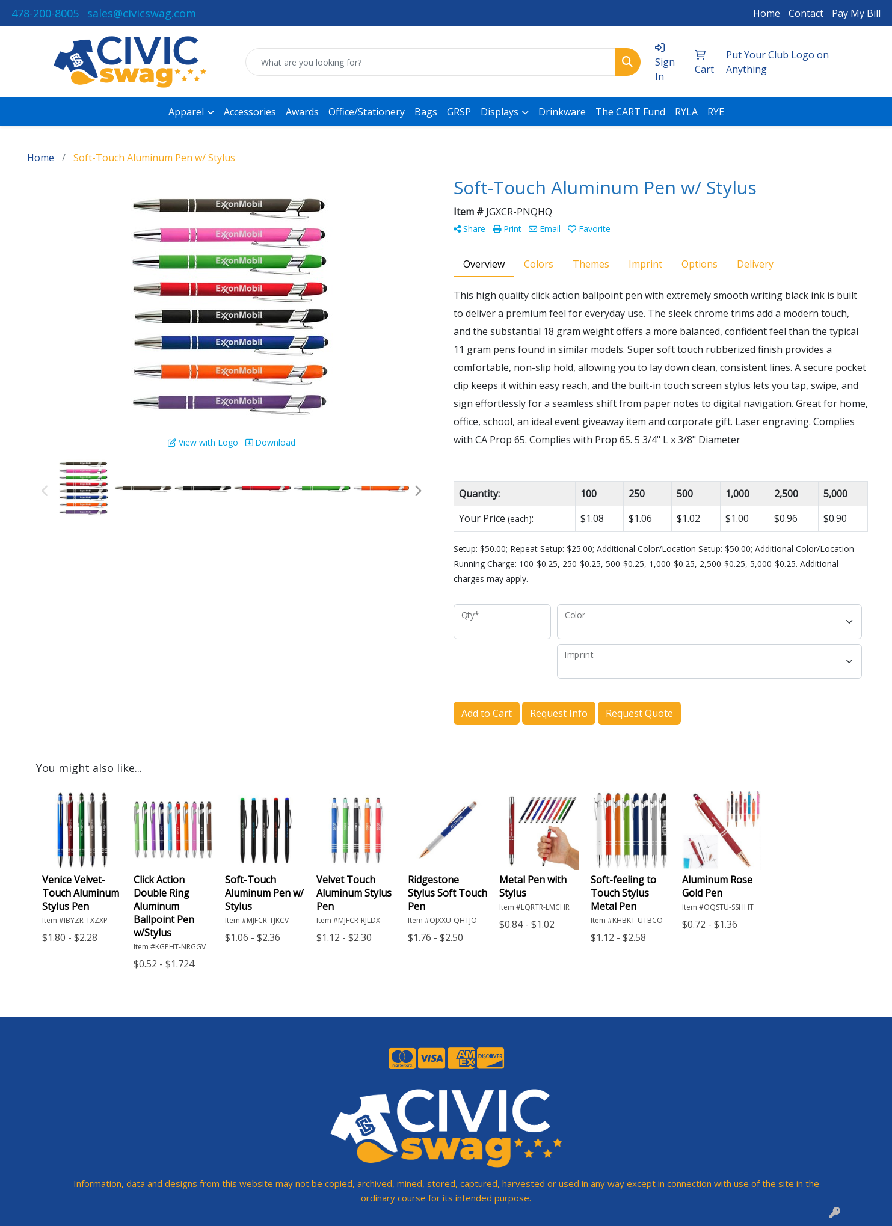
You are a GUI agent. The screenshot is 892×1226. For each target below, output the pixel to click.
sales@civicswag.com (141, 13)
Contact (806, 13)
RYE (715, 111)
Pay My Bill (856, 13)
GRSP (459, 111)
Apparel (186, 111)
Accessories (250, 111)
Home (766, 13)
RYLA (686, 111)
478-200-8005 (45, 13)
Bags (425, 111)
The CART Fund (630, 111)
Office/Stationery (366, 111)
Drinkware (562, 111)
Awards (302, 111)
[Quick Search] (430, 62)
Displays (499, 111)
